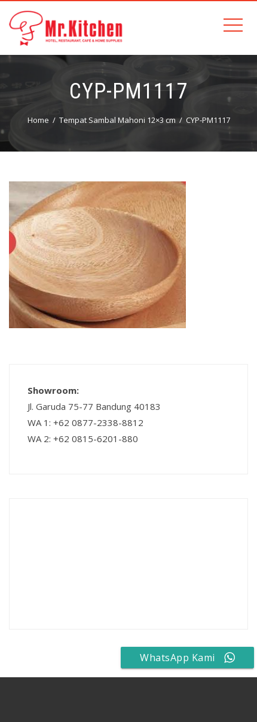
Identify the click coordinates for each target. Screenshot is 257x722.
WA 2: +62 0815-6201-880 (82, 439)
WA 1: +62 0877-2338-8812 (85, 422)
